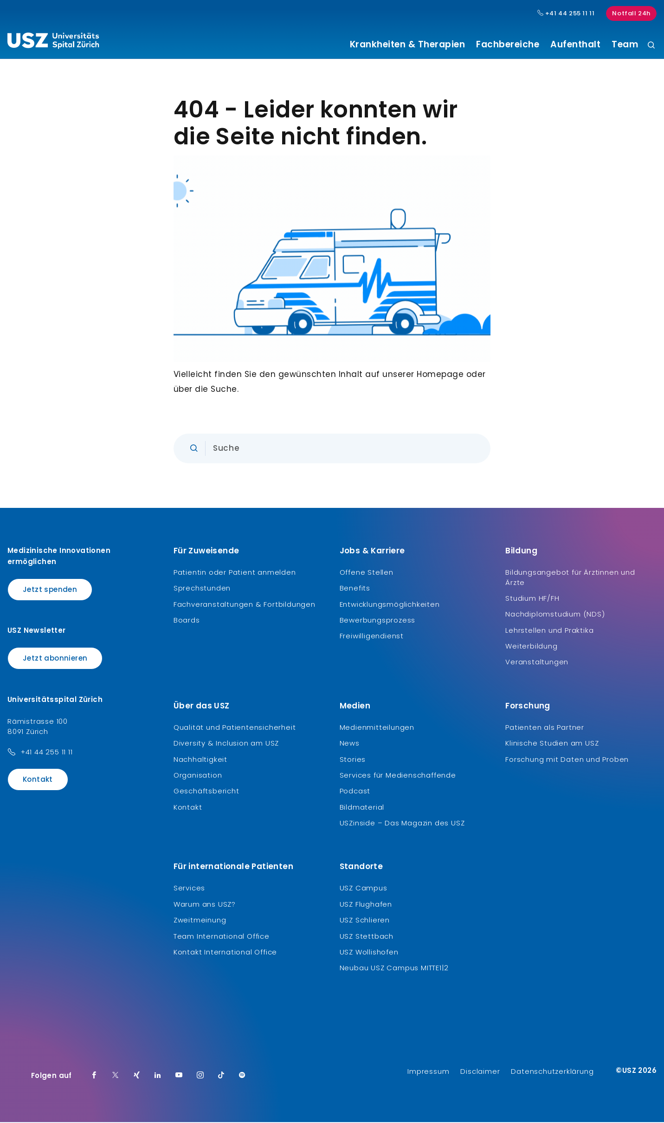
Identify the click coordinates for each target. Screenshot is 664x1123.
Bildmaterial (362, 808)
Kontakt (38, 780)
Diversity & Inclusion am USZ (226, 744)
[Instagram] (200, 1076)
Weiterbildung (531, 647)
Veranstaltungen (536, 663)
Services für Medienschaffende (398, 776)
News (350, 744)
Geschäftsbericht (206, 792)
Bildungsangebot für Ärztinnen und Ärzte (570, 578)
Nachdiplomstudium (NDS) (555, 615)
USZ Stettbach (366, 937)
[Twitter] (115, 1076)
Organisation (198, 776)
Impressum (428, 1072)
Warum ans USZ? (205, 905)
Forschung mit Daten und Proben (567, 760)
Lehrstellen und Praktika (549, 631)
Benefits (355, 589)
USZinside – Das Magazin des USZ (402, 824)
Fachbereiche (507, 44)
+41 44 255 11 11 (46, 753)
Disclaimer (480, 1072)
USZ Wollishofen (369, 953)
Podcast (355, 792)
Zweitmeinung (200, 921)
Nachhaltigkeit (200, 760)
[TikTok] (221, 1076)
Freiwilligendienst (372, 637)
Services (189, 889)
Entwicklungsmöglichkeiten (390, 605)
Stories (353, 760)
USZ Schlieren (365, 921)
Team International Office (222, 937)
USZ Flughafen (366, 905)
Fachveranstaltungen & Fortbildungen (245, 605)
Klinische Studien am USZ (552, 744)
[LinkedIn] (157, 1076)
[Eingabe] (332, 449)
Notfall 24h (631, 13)
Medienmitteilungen (377, 728)
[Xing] (137, 1076)
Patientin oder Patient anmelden (235, 573)
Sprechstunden (202, 589)
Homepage (440, 375)
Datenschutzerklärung (552, 1072)
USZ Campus (363, 889)
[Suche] (651, 45)
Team (625, 44)
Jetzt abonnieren (55, 659)
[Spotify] (242, 1076)
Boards (187, 621)
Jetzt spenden (50, 590)
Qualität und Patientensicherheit (235, 728)
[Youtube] (179, 1076)
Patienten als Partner (544, 728)
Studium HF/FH (532, 599)
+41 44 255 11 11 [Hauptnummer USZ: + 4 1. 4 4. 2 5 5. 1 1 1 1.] (566, 13)
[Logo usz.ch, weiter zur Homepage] (53, 42)
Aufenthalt (575, 44)
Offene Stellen (366, 573)
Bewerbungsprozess (378, 621)
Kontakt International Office (225, 953)
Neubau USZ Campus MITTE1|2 (394, 969)
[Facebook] (94, 1076)
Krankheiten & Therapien (407, 44)
